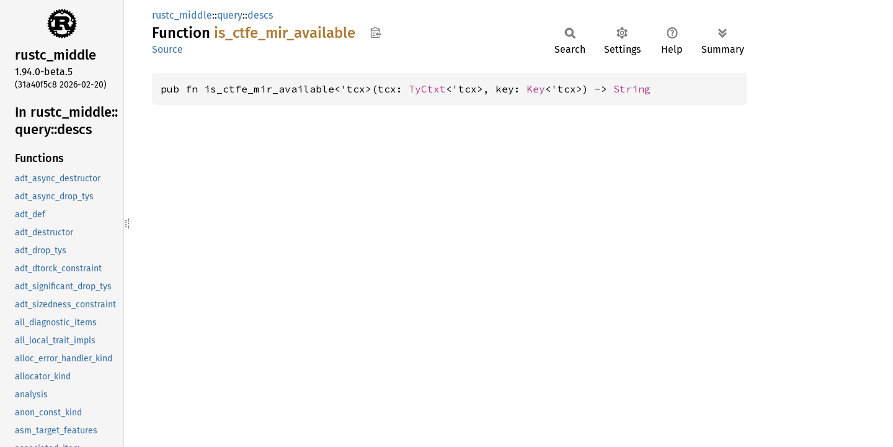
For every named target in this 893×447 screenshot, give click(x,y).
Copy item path (375, 32)
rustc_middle (182, 15)
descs (260, 15)
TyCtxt (427, 89)
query (229, 15)
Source (167, 49)
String (632, 89)
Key (535, 89)
